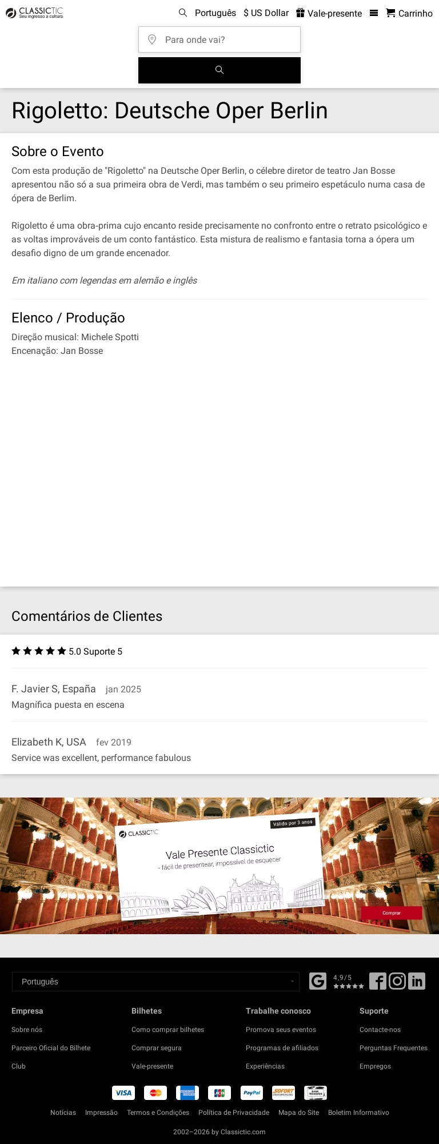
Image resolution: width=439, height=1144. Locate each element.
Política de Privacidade (233, 1113)
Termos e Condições (158, 1113)
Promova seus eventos (281, 1030)
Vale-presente (152, 1066)
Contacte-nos (380, 1030)
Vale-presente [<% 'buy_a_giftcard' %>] (329, 13)
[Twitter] (397, 985)
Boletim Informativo (358, 1113)
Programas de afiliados (282, 1048)
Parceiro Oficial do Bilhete (50, 1048)
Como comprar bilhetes (167, 1030)
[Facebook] (317, 979)
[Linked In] (416, 985)
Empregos (375, 1066)
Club (18, 1066)
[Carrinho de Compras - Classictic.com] (409, 13)
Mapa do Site (298, 1113)
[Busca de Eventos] (219, 70)
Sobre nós (26, 1030)
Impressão (101, 1113)
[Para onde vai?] (223, 36)
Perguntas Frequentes (394, 1048)
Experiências (265, 1066)
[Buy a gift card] (219, 866)
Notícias (63, 1113)
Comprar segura (156, 1048)
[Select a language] (156, 981)
